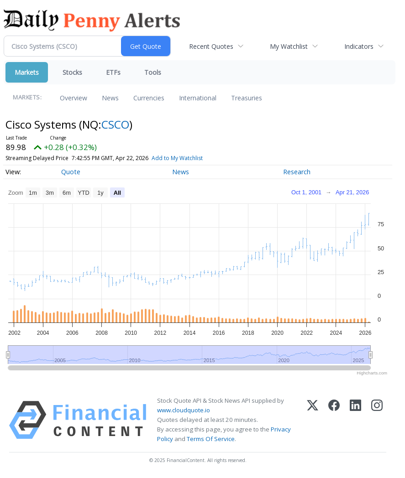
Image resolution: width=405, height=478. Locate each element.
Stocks (72, 72)
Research (296, 171)
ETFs (113, 72)
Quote (70, 171)
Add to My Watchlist (177, 158)
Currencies (148, 98)
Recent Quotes (211, 46)
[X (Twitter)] (312, 420)
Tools (152, 72)
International (197, 98)
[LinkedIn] (355, 420)
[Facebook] (334, 420)
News (110, 98)
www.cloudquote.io (183, 410)
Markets (27, 72)
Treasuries (246, 98)
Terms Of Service (211, 439)
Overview (73, 98)
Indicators (358, 46)
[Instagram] (377, 420)
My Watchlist (289, 46)
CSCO (115, 124)
